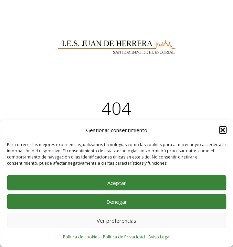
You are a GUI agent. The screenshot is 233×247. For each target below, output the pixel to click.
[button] (222, 130)
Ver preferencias (116, 220)
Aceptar (116, 182)
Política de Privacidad (124, 237)
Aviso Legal (159, 237)
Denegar (116, 201)
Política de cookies (81, 237)
